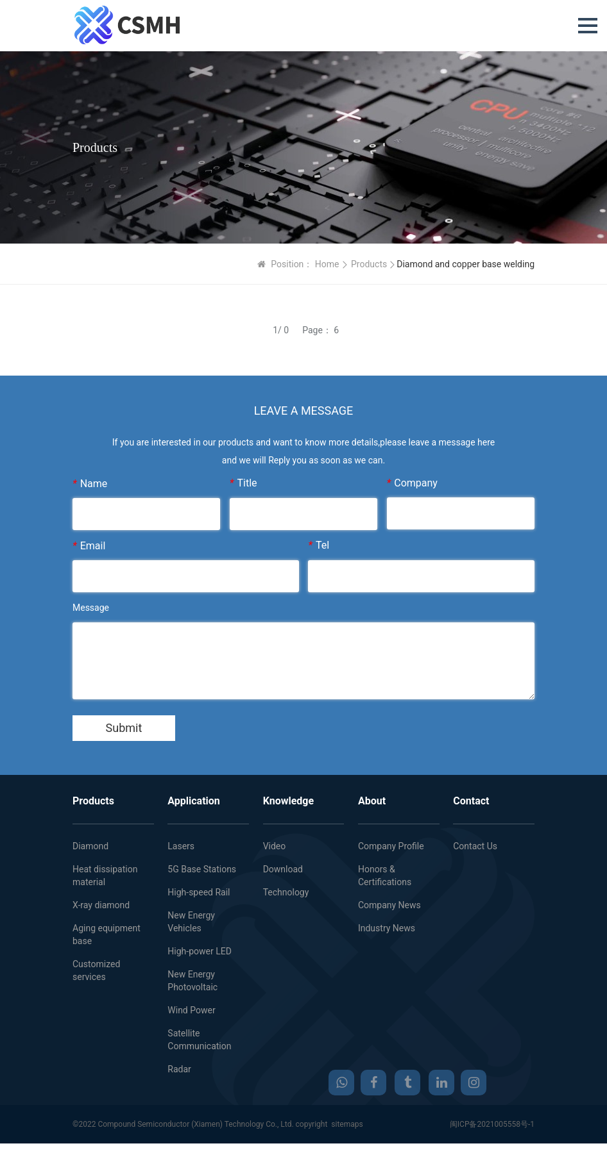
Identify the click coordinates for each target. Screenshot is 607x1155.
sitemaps (347, 1124)
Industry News (386, 928)
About (372, 801)
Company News (389, 905)
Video (274, 846)
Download (283, 869)
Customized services (96, 970)
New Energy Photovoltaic (192, 980)
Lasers (180, 846)
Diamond (90, 846)
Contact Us (475, 846)
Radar (179, 1069)
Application (193, 801)
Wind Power (191, 1010)
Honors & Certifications (384, 875)
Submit (124, 728)
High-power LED (199, 951)
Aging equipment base (107, 934)
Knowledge (288, 801)
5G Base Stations (201, 869)
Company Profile (391, 846)
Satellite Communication (199, 1039)
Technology (286, 892)
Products (369, 264)
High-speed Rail (198, 892)
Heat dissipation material (105, 875)
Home (327, 264)
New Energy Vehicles (191, 921)
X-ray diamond (101, 905)
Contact (471, 801)
